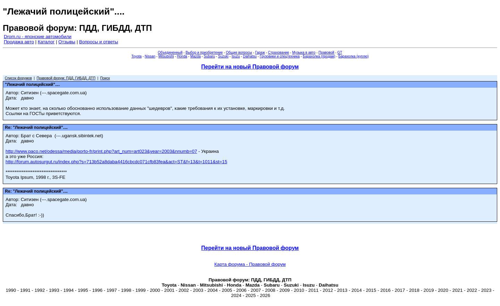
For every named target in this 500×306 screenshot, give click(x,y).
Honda (182, 56)
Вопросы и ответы (98, 41)
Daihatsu (250, 56)
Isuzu (236, 56)
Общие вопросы (239, 52)
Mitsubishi (166, 56)
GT (340, 52)
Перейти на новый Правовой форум (250, 67)
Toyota (136, 56)
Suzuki (223, 56)
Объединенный (170, 52)
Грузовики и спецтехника (280, 56)
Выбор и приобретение (204, 52)
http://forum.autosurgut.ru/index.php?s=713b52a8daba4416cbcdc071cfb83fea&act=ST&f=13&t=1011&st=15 (116, 161)
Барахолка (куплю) (353, 56)
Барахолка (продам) (319, 56)
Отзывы (66, 41)
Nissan (150, 56)
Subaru (209, 56)
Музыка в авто (303, 52)
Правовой (326, 52)
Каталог (46, 41)
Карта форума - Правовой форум (250, 264)
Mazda (195, 56)
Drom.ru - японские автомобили (38, 36)
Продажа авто (19, 41)
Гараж (260, 52)
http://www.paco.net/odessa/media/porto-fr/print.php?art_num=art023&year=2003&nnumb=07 (101, 151)
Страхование (278, 52)
